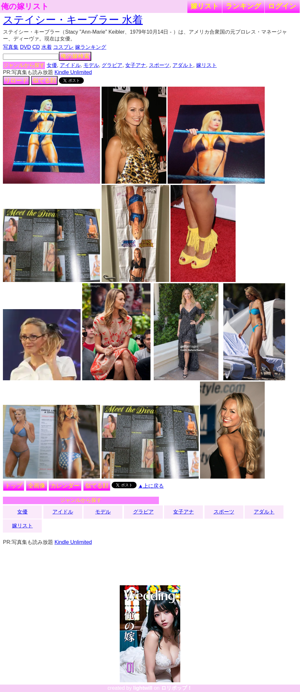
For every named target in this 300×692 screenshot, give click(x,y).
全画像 (36, 485)
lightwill (142, 688)
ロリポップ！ (176, 688)
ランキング (243, 6)
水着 (46, 47)
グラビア (112, 65)
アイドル (70, 65)
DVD (25, 47)
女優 (52, 65)
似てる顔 (44, 80)
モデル (91, 65)
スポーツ (159, 65)
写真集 (10, 47)
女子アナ (135, 65)
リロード (16, 80)
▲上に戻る (151, 486)
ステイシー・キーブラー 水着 (73, 20)
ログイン (282, 6)
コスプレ (63, 47)
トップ (13, 485)
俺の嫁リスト (25, 6)
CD (36, 47)
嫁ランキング (90, 47)
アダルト (182, 65)
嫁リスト (205, 6)
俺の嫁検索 (75, 56)
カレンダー (65, 485)
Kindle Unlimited (73, 72)
